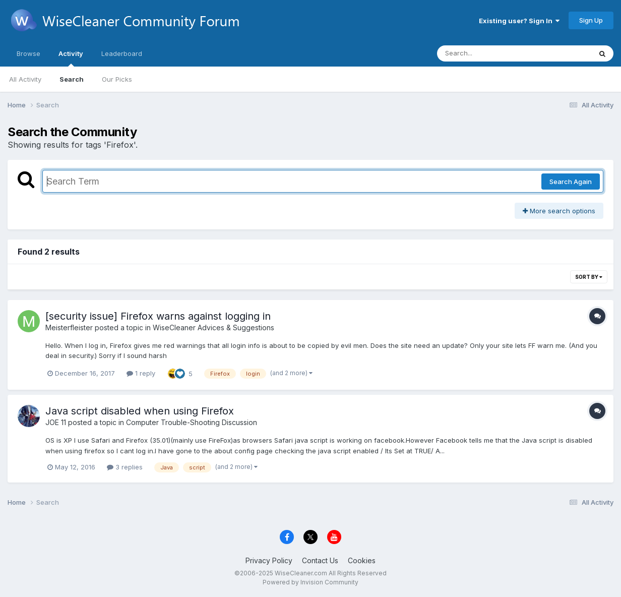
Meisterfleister (69, 327)
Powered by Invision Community (310, 582)
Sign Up (591, 20)
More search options (559, 211)
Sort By (588, 277)
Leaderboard (121, 53)
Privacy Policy (268, 560)
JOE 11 (55, 422)
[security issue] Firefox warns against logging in (158, 316)
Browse (28, 53)
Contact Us (320, 560)
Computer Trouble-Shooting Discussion (191, 422)
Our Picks (117, 79)
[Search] (486, 53)
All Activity (25, 79)
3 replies (125, 467)
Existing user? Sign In (519, 21)
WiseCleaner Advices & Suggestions (213, 327)
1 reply (141, 373)
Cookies (362, 560)
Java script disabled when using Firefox (139, 411)
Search (71, 79)
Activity (70, 58)
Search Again (570, 181)
